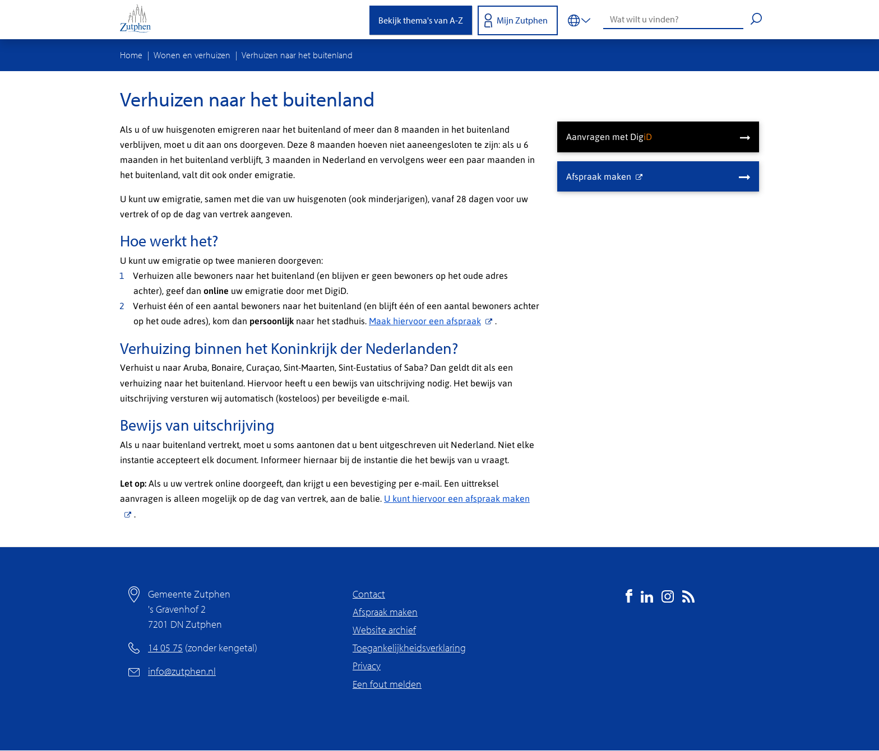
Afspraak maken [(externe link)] (604, 176)
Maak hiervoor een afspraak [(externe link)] (432, 320)
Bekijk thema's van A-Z (420, 20)
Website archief (384, 629)
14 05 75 (165, 647)
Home (131, 54)
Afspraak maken (385, 611)
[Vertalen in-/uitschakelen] (579, 20)
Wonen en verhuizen (192, 54)
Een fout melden (387, 684)
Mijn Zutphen (522, 20)
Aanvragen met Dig (609, 136)
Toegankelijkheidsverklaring (409, 647)
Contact (369, 593)
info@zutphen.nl (182, 671)
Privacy (367, 665)
